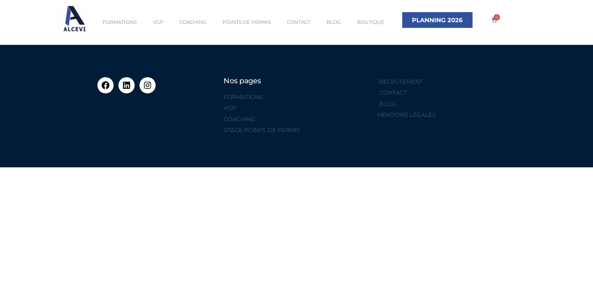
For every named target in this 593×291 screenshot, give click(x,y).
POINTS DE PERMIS (247, 22)
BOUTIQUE (370, 22)
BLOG (334, 22)
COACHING (193, 22)
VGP (158, 22)
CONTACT (298, 22)
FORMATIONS (120, 22)
